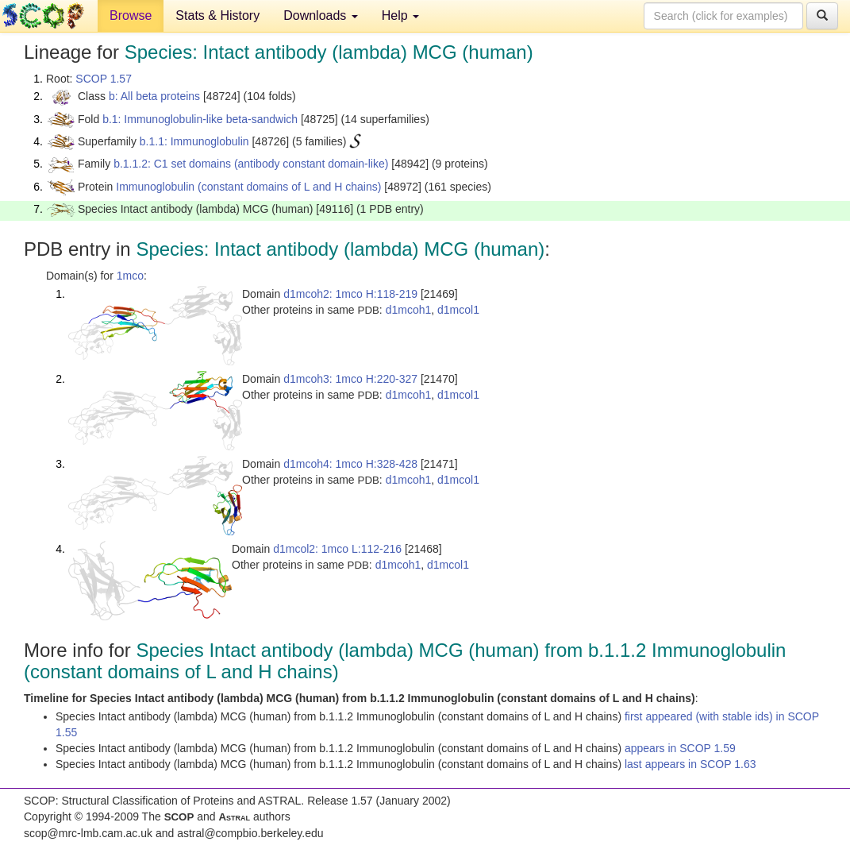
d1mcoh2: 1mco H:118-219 (350, 294)
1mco (130, 275)
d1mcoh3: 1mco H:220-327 (350, 379)
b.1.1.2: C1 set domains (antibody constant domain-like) (250, 163)
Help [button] (400, 15)
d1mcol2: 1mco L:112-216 (337, 548)
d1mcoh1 (409, 309)
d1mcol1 (458, 309)
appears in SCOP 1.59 (680, 748)
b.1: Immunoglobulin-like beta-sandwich (200, 119)
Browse (131, 15)
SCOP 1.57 (103, 78)
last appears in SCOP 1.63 (690, 764)
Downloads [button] (320, 15)
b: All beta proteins (154, 96)
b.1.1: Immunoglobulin (194, 141)
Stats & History (217, 15)
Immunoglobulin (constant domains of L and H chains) (248, 186)
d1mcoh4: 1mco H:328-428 (350, 463)
